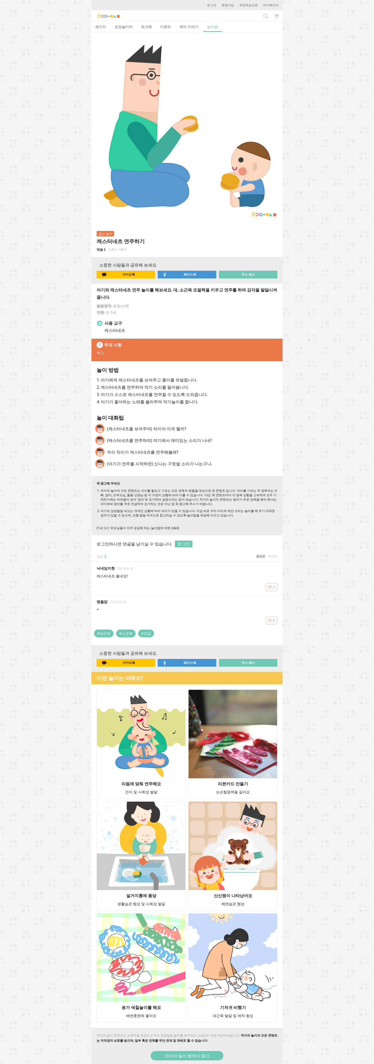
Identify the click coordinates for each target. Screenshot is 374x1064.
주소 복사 (248, 274)
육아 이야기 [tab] (189, 26)
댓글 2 (101, 249)
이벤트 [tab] (165, 26)
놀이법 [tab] (212, 26)
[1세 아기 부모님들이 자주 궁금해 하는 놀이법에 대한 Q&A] (138, 528)
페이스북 (179, 274)
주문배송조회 (248, 5)
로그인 (211, 5)
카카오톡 (118, 274)
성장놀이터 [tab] (124, 26)
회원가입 (228, 5)
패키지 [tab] (100, 26)
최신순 (272, 556)
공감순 (260, 556)
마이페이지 (271, 5)
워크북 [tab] (146, 26)
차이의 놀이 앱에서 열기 (187, 1056)
